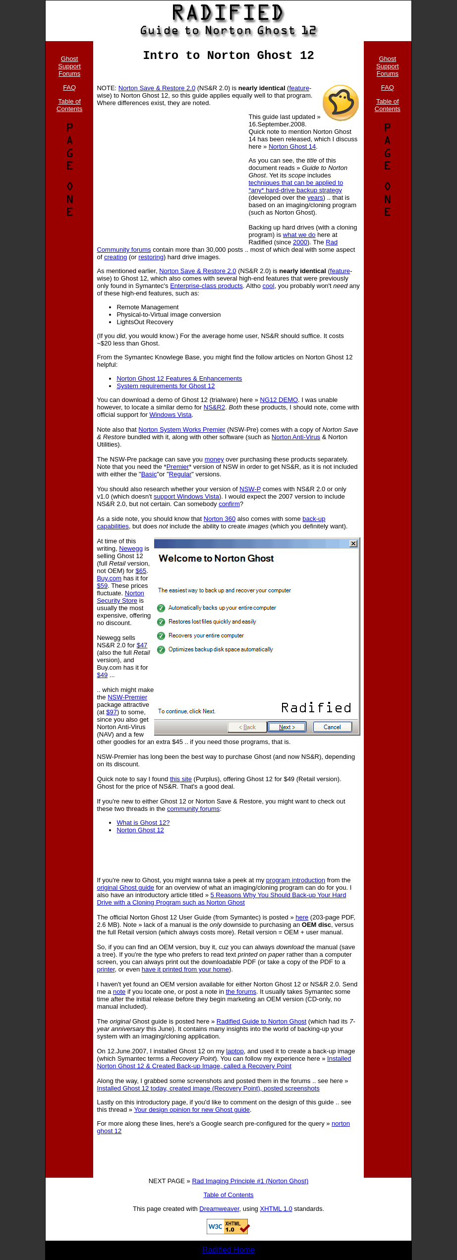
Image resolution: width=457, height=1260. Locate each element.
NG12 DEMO (279, 399)
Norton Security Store (120, 596)
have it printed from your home (185, 969)
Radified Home (228, 1250)
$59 (102, 585)
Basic (149, 474)
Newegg (131, 548)
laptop (234, 1051)
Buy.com (109, 578)
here (301, 917)
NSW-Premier (127, 697)
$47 (142, 645)
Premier (178, 466)
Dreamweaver (219, 1208)
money (214, 459)
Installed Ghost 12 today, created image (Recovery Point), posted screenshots (208, 1088)
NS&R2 (214, 407)
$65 (140, 570)
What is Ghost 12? (143, 822)
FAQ (69, 87)
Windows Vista (170, 414)
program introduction (295, 880)
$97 (111, 712)
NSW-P (250, 489)
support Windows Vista (186, 496)
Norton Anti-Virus (296, 437)
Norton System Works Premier (181, 429)
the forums (241, 991)
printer (105, 969)
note (119, 991)
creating (115, 257)
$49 (102, 675)
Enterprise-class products (206, 285)
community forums (193, 808)
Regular (180, 474)
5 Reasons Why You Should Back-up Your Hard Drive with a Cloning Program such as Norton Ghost (221, 898)
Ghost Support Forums (69, 66)
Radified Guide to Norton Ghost (261, 1021)
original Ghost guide (125, 887)
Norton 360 (219, 518)
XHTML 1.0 (276, 1208)
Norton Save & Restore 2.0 (156, 88)
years (315, 197)
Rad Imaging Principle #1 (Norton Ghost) (250, 1181)
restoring (151, 257)
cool (269, 285)
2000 (300, 242)
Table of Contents (69, 105)
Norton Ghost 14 (292, 146)
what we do (299, 234)
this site (181, 779)
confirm (229, 504)
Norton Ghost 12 (140, 830)
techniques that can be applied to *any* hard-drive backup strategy (295, 186)
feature (299, 88)
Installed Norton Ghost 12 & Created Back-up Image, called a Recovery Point (224, 1062)
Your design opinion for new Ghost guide (192, 1109)
